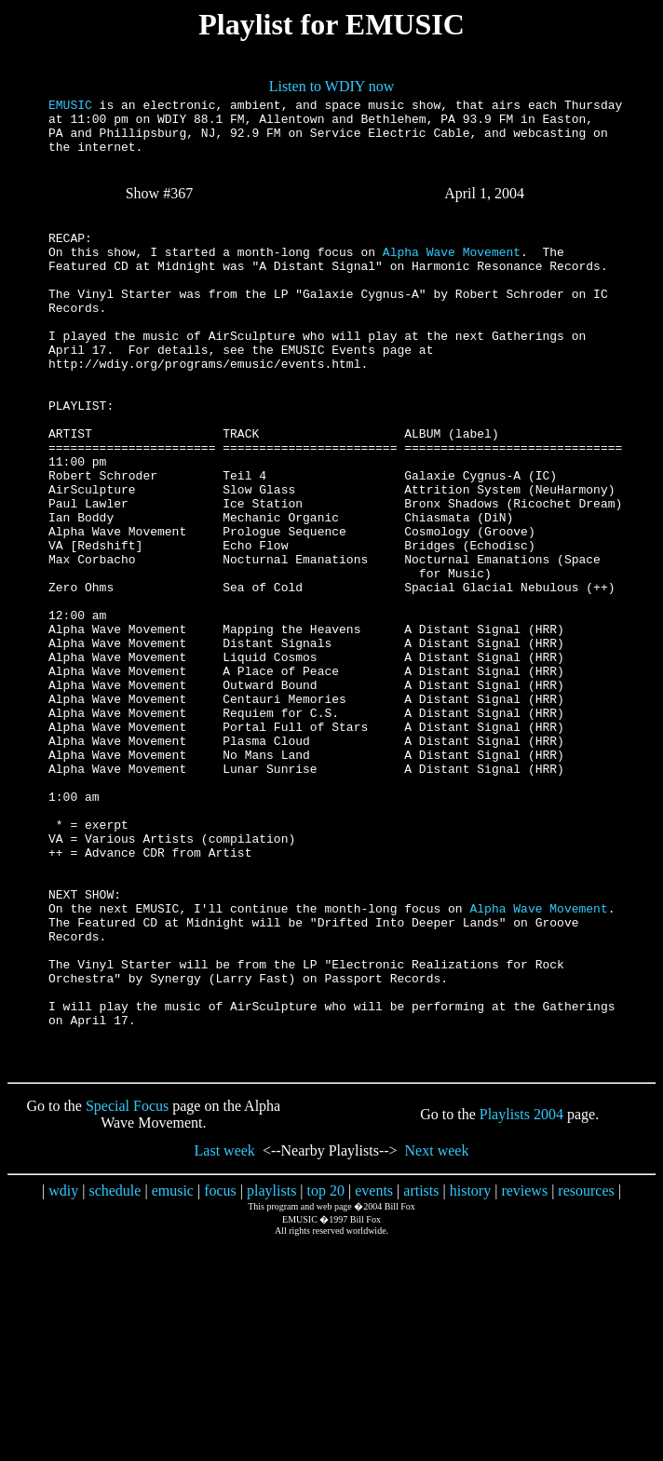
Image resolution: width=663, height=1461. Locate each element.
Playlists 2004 (521, 1298)
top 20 (326, 1375)
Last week (225, 1335)
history (470, 1375)
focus (220, 1375)
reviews (524, 1375)
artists (421, 1375)
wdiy (63, 1375)
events (374, 1375)
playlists (271, 1375)
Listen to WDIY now (332, 86)
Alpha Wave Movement (452, 276)
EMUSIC (70, 107)
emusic (173, 1375)
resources (586, 1375)
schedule (114, 1375)
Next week (437, 1335)
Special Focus (127, 1290)
